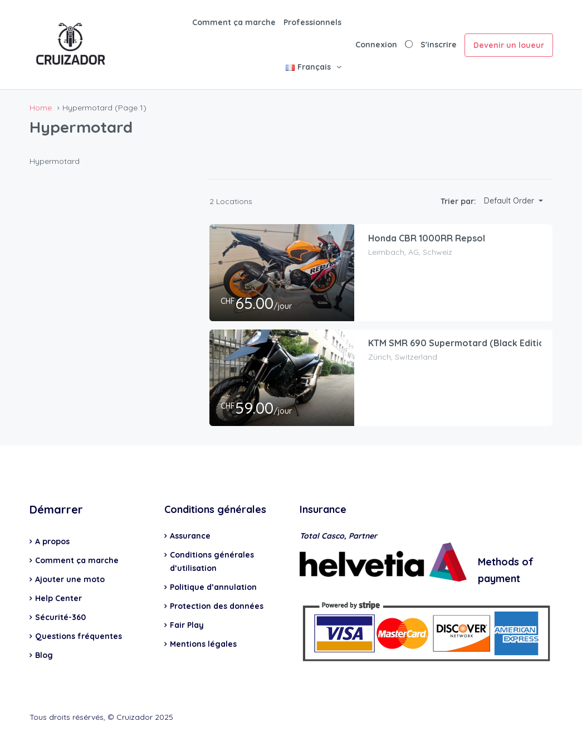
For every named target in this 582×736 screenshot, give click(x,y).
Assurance (190, 536)
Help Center (58, 598)
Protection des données (216, 606)
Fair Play (187, 625)
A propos (52, 541)
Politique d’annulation (213, 587)
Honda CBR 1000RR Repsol (426, 238)
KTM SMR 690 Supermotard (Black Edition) (460, 342)
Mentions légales (203, 644)
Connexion (376, 45)
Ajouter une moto (70, 579)
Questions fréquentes (78, 636)
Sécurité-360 (60, 617)
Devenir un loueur (508, 45)
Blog (44, 655)
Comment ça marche (234, 22)
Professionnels (312, 22)
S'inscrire (438, 45)
